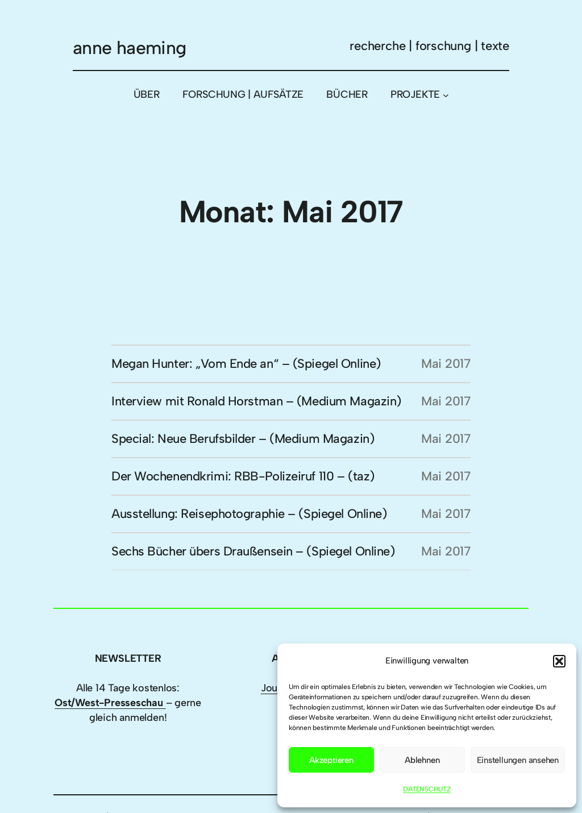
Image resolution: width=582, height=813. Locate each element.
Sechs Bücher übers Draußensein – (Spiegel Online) (252, 551)
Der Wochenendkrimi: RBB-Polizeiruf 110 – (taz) (243, 476)
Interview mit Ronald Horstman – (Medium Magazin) (256, 401)
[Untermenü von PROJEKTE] (446, 95)
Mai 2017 (446, 363)
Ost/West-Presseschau (110, 702)
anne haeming (129, 48)
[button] (559, 661)
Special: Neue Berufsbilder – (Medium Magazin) (242, 438)
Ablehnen (422, 760)
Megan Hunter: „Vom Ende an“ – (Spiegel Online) (246, 363)
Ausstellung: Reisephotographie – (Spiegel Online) (248, 513)
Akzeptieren (331, 760)
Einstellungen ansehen (518, 760)
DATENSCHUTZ (427, 789)
